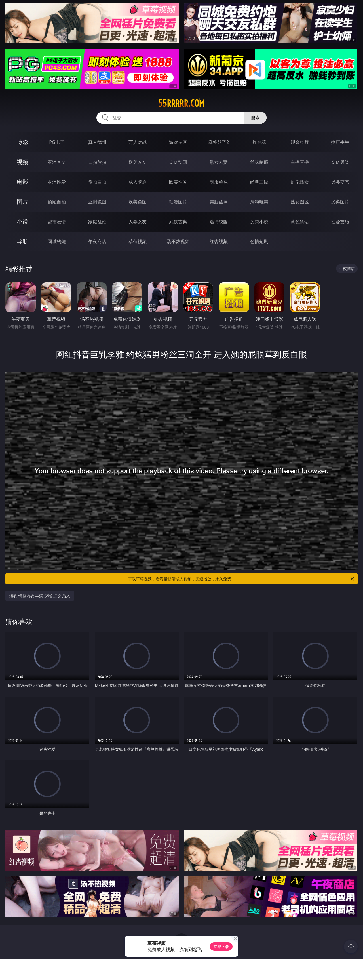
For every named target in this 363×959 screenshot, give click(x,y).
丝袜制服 (259, 162)
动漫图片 (178, 202)
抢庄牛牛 (340, 142)
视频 (22, 162)
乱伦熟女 (300, 182)
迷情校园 (219, 221)
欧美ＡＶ (137, 162)
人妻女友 (137, 221)
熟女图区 (300, 202)
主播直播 (300, 162)
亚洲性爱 (57, 182)
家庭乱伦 (97, 221)
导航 (22, 241)
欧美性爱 (178, 182)
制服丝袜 (219, 182)
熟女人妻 (219, 162)
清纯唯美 (259, 202)
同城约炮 (57, 241)
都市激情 (57, 221)
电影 (22, 182)
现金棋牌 (300, 142)
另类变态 (340, 182)
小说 (22, 221)
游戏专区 (178, 142)
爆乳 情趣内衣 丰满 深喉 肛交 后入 (39, 595)
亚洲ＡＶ (57, 162)
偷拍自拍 (97, 182)
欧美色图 (137, 202)
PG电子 (56, 142)
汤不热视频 (178, 241)
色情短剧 (259, 241)
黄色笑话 (300, 221)
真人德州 (97, 142)
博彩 (22, 142)
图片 (22, 201)
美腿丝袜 (219, 202)
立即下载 (221, 946)
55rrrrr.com (181, 103)
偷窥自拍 (57, 202)
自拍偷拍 (97, 162)
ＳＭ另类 (340, 162)
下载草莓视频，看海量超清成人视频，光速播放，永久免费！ (241, 578)
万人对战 (137, 142)
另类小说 (259, 221)
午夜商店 (97, 241)
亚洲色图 (97, 202)
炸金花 (259, 142)
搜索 (255, 118)
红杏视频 (219, 241)
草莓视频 (137, 241)
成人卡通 (137, 182)
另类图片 (340, 202)
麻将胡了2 (218, 142)
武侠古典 (178, 221)
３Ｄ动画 (178, 162)
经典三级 (259, 182)
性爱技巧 (340, 221)
